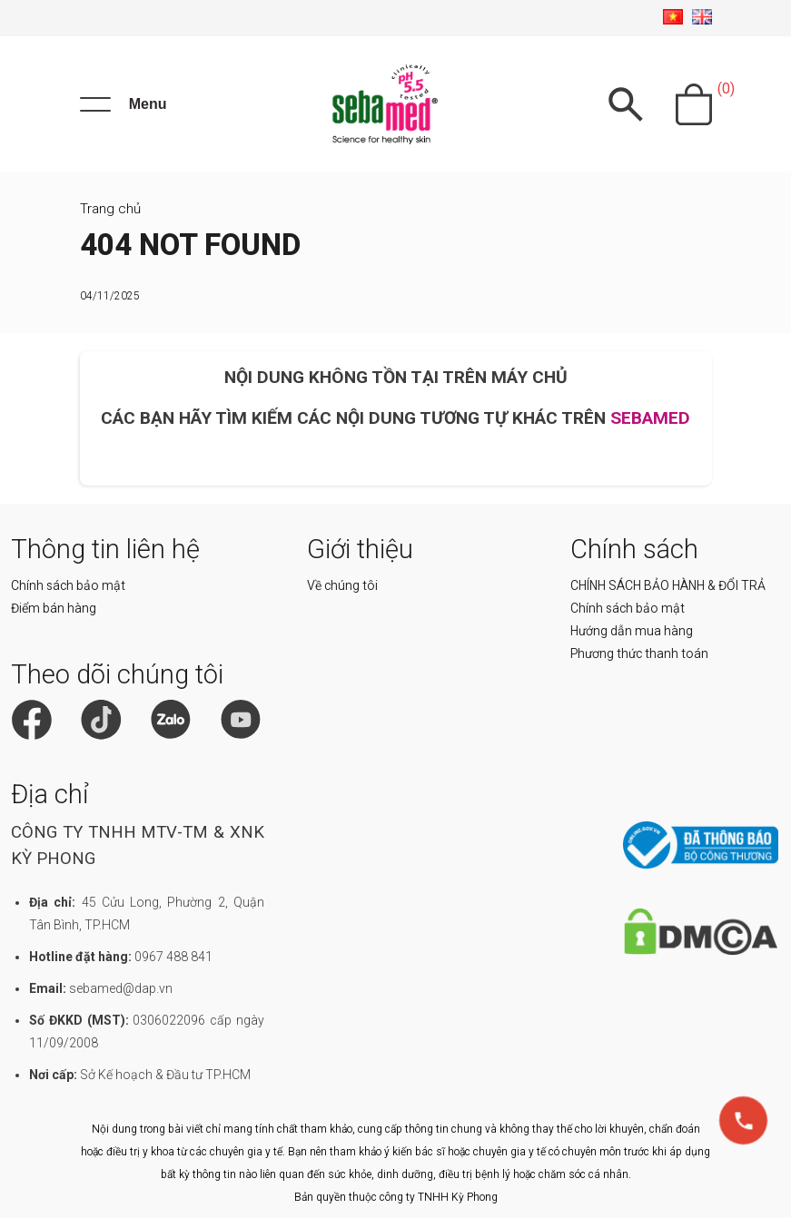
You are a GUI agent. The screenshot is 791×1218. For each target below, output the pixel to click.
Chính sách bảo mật (68, 585)
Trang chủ (110, 209)
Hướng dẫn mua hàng (631, 631)
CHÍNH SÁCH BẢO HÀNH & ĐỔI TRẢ (668, 585)
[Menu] (123, 104)
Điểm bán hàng (53, 608)
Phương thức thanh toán (639, 653)
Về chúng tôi (342, 585)
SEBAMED (650, 418)
